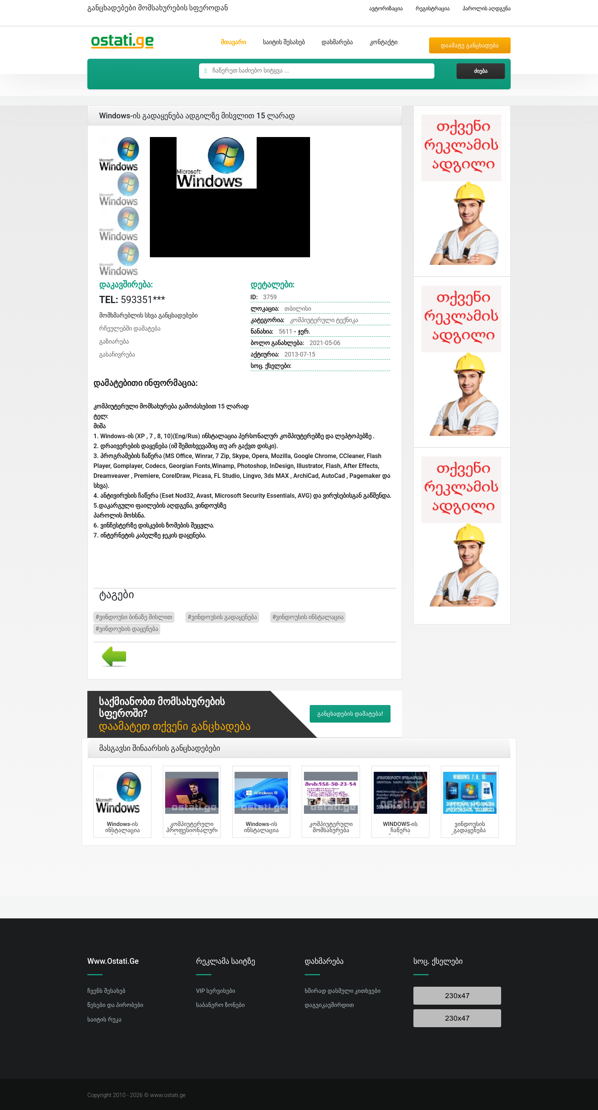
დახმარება (337, 42)
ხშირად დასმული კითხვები (343, 990)
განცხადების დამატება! (350, 713)
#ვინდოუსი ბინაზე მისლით (133, 617)
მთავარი (233, 42)
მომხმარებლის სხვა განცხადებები (148, 315)
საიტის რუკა (104, 1019)
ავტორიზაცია (383, 9)
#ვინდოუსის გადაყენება (222, 617)
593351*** (132, 299)
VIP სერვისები (215, 990)
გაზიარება (114, 341)
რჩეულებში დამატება (130, 328)
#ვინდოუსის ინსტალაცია (308, 617)
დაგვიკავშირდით (329, 1005)
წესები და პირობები (115, 1005)
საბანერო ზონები (220, 1005)
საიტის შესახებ (284, 42)
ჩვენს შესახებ (106, 990)
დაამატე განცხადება (470, 45)
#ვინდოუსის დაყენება (126, 628)
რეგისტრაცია (430, 9)
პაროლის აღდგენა (484, 9)
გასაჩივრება (117, 354)
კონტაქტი (383, 42)
